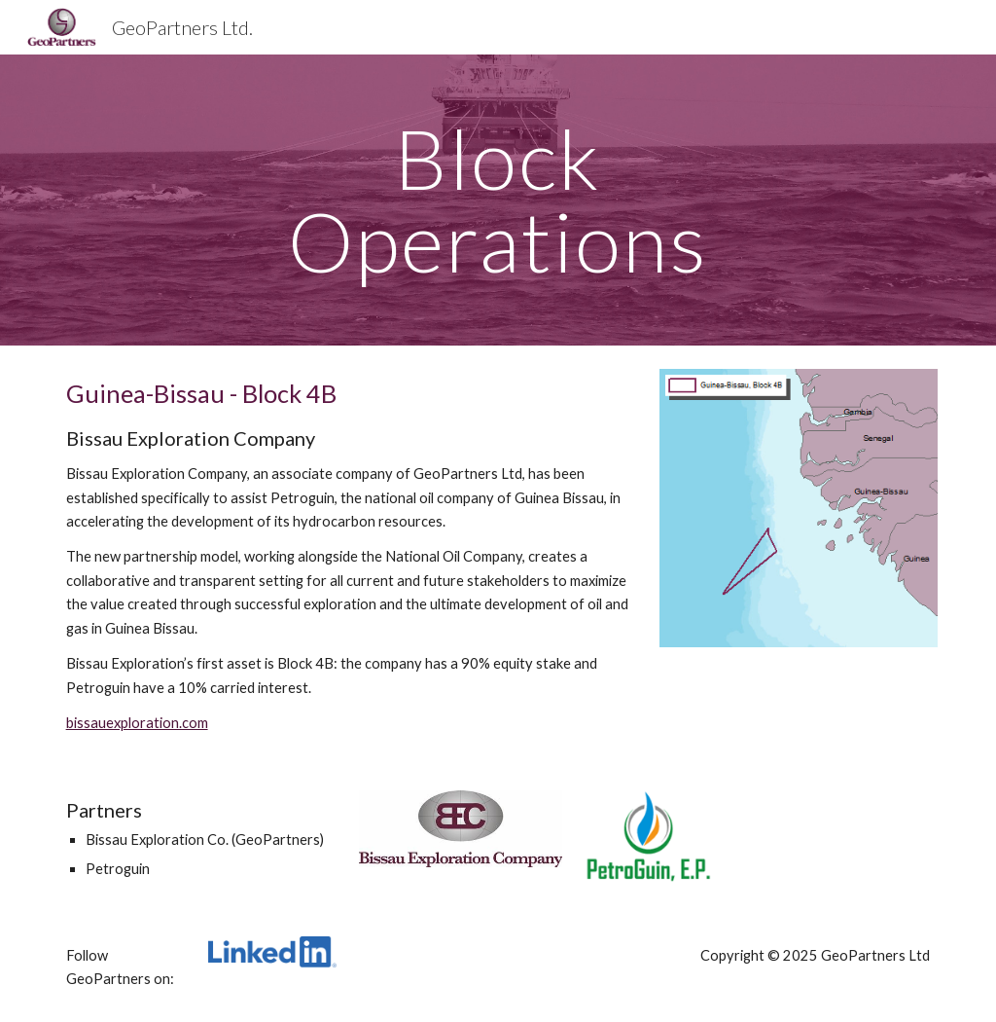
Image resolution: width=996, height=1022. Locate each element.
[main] (497, 200)
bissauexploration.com (137, 722)
